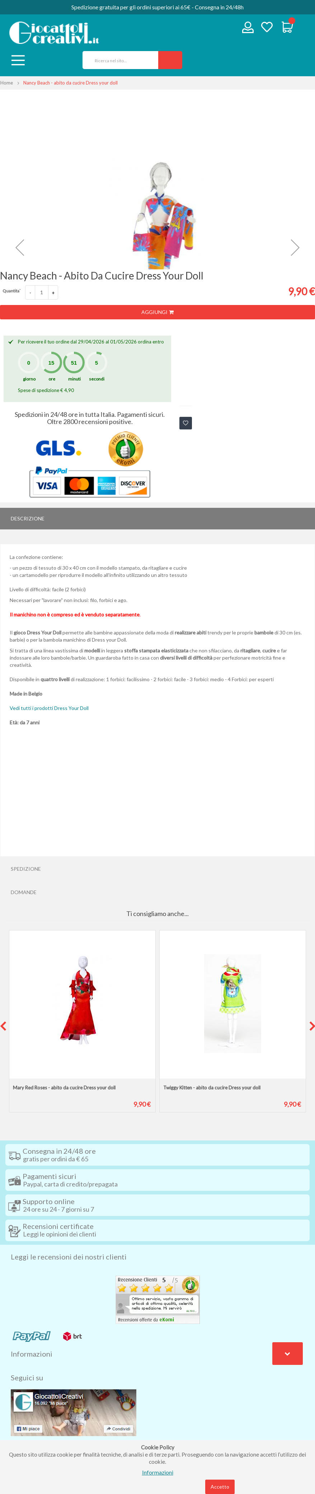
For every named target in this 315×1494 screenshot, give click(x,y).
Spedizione (26, 869)
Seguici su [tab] (27, 1377)
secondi (96, 379)
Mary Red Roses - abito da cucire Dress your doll (64, 1087)
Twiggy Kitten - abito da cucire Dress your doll (211, 1087)
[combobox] (118, 60)
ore (51, 379)
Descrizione (27, 518)
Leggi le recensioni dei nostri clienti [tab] (69, 1256)
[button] (19, 247)
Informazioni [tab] (31, 1353)
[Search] (170, 60)
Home (6, 83)
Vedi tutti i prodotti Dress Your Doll (49, 708)
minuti (74, 379)
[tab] (157, 518)
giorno (29, 379)
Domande (24, 892)
